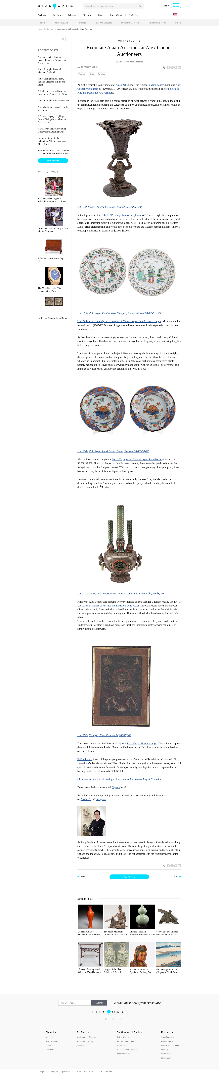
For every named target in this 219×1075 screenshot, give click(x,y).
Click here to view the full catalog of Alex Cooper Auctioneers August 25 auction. (119, 779)
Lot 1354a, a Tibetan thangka (142, 743)
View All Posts (129, 877)
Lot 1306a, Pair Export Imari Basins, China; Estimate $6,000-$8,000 (113, 451)
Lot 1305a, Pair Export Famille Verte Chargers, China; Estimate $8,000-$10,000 (119, 313)
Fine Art (41, 22)
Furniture (82, 22)
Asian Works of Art (157, 22)
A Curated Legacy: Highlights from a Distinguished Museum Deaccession (52, 119)
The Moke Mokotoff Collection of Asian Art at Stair (115, 933)
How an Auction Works (170, 1045)
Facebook (86, 799)
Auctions (42, 15)
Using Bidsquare (167, 1037)
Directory (87, 15)
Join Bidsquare (82, 1045)
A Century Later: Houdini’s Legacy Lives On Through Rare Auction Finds (52, 60)
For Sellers (133, 15)
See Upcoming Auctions (86, 1037)
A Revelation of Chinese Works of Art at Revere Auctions (167, 933)
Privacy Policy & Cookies (84, 1072)
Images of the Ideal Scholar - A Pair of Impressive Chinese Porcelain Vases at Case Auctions (114, 971)
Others (178, 22)
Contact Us (50, 1049)
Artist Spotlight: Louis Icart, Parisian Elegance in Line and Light (51, 81)
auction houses (156, 85)
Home (40, 29)
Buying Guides (166, 1058)
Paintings (101, 74)
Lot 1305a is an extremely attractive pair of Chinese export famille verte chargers (119, 321)
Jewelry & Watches (103, 22)
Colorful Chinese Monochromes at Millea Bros (89, 933)
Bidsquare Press (52, 1041)
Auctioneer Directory (85, 1041)
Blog (100, 15)
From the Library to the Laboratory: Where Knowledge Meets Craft (52, 141)
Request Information (125, 1041)
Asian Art (82, 74)
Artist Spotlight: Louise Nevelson (53, 100)
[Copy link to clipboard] (164, 67)
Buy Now (57, 15)
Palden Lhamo (84, 759)
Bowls (92, 74)
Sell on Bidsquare (124, 1037)
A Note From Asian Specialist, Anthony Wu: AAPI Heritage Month (141, 971)
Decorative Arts (61, 22)
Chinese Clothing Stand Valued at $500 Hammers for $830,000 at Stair (89, 971)
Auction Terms (167, 1041)
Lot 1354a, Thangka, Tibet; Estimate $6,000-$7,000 (104, 735)
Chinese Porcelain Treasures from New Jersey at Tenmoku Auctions (142, 933)
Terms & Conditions (105, 1072)
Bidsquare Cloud (123, 1053)
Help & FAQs (166, 1053)
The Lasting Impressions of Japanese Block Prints (167, 970)
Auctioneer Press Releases (127, 1049)
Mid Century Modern (130, 22)
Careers (49, 1045)
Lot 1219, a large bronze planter (122, 215)
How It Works (116, 15)
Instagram (101, 799)
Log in (166, 6)
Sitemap (164, 1049)
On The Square (49, 29)
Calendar (72, 15)
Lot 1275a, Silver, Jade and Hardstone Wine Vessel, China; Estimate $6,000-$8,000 (120, 593)
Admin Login (122, 1045)
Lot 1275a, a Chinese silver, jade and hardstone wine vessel (108, 605)
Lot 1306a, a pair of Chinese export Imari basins (137, 459)
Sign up (176, 6)
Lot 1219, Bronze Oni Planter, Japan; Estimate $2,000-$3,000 (109, 207)
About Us (49, 1037)
